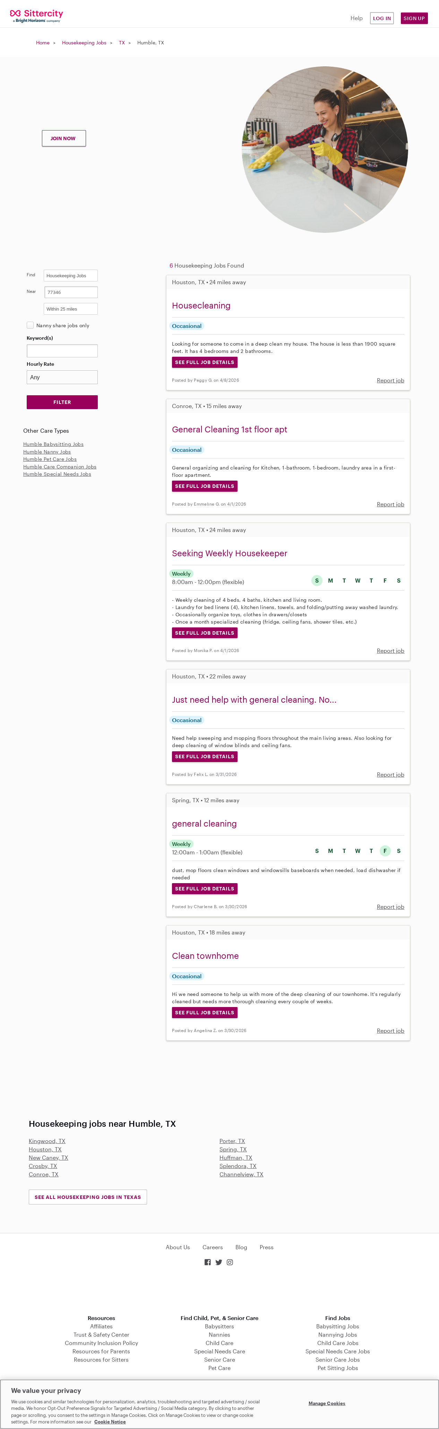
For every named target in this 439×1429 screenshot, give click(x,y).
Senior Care (219, 1359)
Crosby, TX (43, 1165)
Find (31, 274)
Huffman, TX (236, 1157)
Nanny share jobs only (62, 325)
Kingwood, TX (47, 1141)
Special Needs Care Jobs (337, 1351)
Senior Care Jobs (338, 1359)
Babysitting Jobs (337, 1326)
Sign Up (414, 18)
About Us (178, 1247)
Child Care (219, 1342)
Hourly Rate (40, 364)
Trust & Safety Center (101, 1334)
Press (267, 1247)
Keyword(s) (40, 338)
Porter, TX (232, 1141)
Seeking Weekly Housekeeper (229, 553)
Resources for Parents (101, 1351)
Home (43, 42)
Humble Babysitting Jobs (53, 444)
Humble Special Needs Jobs (57, 474)
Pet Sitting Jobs (338, 1367)
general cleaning (204, 823)
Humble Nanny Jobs (47, 452)
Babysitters (219, 1326)
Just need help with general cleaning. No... (254, 699)
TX (122, 42)
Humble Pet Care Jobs (50, 459)
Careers (213, 1247)
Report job (390, 380)
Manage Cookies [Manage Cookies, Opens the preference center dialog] (327, 1403)
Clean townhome (205, 955)
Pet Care (219, 1367)
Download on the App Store (219, 1291)
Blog (241, 1247)
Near (31, 291)
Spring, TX (233, 1149)
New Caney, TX (48, 1157)
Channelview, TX (242, 1174)
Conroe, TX (44, 1174)
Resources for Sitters (101, 1359)
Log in (382, 18)
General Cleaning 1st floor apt (229, 429)
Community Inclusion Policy (101, 1342)
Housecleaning (201, 305)
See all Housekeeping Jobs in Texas (88, 1197)
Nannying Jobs (337, 1334)
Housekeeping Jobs (84, 42)
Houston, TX (45, 1149)
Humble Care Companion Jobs (59, 467)
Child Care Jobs (338, 1342)
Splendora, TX (238, 1165)
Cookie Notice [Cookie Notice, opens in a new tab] (110, 1421)
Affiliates (101, 1326)
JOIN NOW (63, 138)
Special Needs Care (219, 1351)
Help (357, 18)
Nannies (219, 1334)
